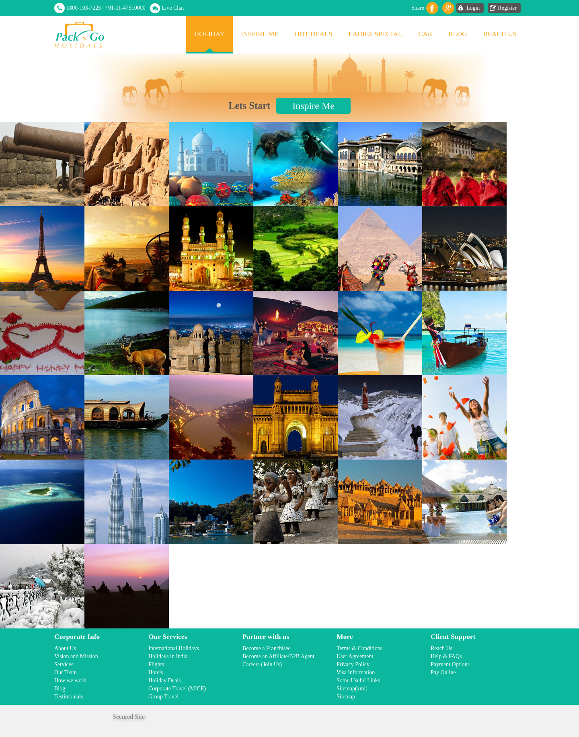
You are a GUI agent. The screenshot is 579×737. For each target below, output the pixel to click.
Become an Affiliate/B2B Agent (278, 656)
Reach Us (500, 34)
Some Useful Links (358, 680)
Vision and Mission (76, 656)
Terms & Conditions (359, 648)
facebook (432, 8)
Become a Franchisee (266, 648)
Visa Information (356, 672)
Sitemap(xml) (352, 689)
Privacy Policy (353, 664)
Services (63, 664)
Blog (457, 34)
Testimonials (68, 697)
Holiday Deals (164, 680)
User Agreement (355, 656)
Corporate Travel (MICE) (177, 689)
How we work (70, 680)
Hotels (155, 672)
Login (473, 8)
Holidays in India (167, 656)
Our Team (65, 672)
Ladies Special (375, 34)
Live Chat (173, 8)
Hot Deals (314, 34)
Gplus (448, 8)
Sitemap (346, 697)
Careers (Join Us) (262, 664)
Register (507, 8)
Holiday (209, 34)
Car (425, 34)
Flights (156, 664)
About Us (65, 648)
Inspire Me (260, 34)
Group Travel (163, 697)
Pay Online (443, 672)
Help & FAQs (446, 656)
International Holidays (173, 648)
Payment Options (450, 664)
